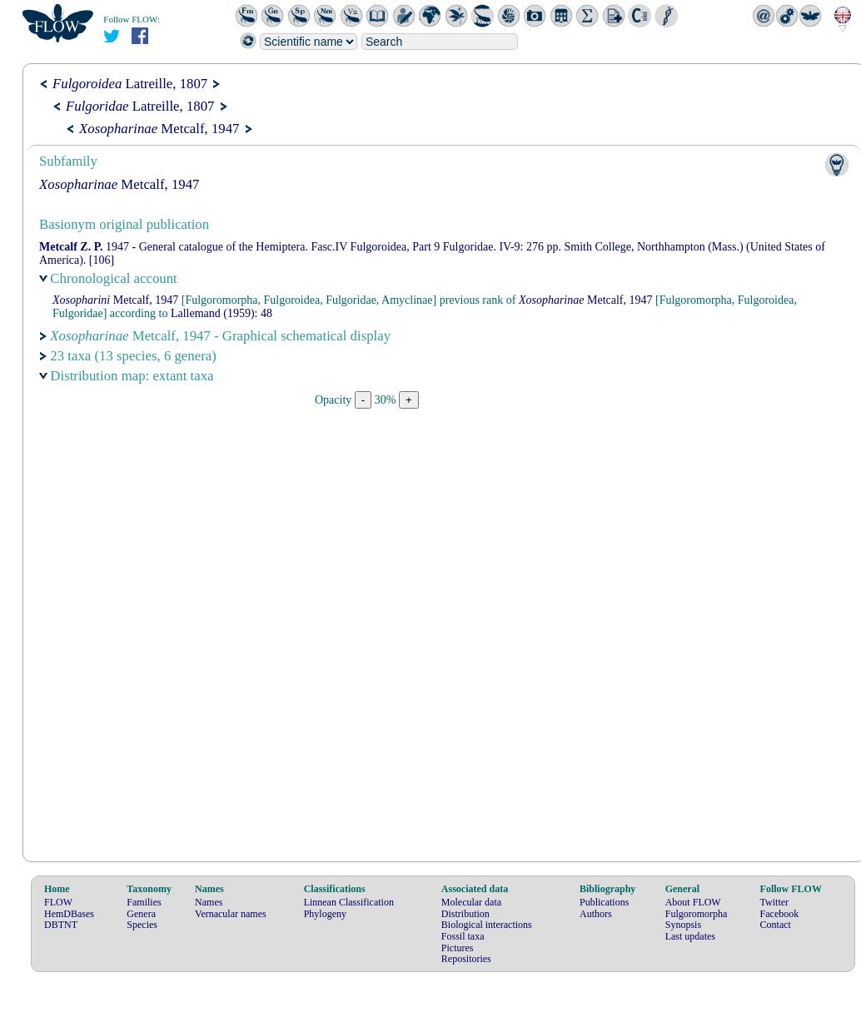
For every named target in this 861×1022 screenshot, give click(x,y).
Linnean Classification (349, 902)
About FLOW (693, 902)
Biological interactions (486, 924)
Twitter (774, 902)
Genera (141, 914)
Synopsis (683, 924)
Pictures (457, 948)
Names (208, 902)
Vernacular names (230, 914)
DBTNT (60, 924)
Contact (775, 924)
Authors (596, 914)
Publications (604, 902)
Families (144, 902)
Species (142, 924)
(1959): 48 (221, 313)
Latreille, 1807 (129, 84)
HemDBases (69, 914)
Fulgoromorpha (696, 914)
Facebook (779, 914)
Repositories (466, 959)
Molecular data (471, 902)
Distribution (465, 914)
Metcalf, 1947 (159, 128)
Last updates (690, 936)
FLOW (58, 902)
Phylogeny (325, 914)
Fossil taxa (463, 936)
